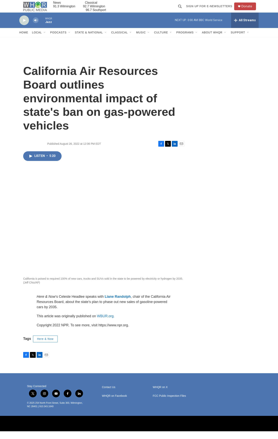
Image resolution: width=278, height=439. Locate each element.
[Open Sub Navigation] (44, 40)
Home (23, 40)
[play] (24, 28)
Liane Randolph (118, 304)
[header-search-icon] (181, 10)
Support (238, 40)
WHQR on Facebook (114, 403)
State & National (89, 40)
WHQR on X (160, 394)
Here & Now (45, 346)
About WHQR (212, 40)
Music (141, 40)
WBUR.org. (105, 324)
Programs (185, 40)
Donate (249, 10)
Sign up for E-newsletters (211, 10)
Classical (119, 40)
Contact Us (108, 394)
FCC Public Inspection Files (169, 403)
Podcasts (58, 40)
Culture (161, 40)
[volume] (35, 28)
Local (37, 40)
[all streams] (245, 28)
